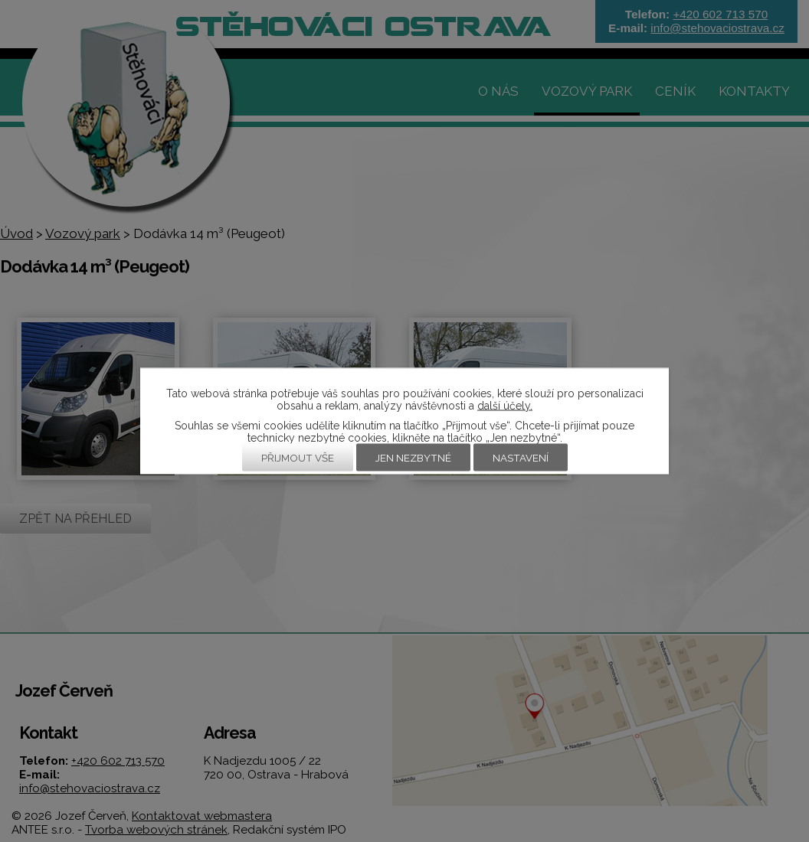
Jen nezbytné (413, 458)
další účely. (504, 406)
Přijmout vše (297, 458)
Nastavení (521, 458)
